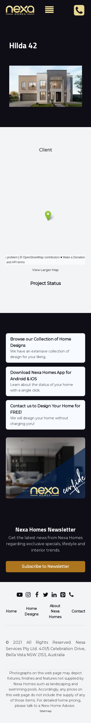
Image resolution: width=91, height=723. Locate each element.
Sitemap (45, 711)
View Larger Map (45, 270)
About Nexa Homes (55, 611)
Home (11, 611)
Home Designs (31, 611)
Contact (78, 611)
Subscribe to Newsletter (45, 566)
